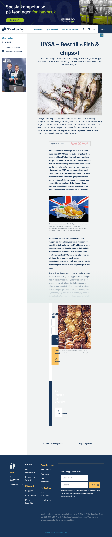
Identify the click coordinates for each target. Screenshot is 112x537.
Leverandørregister (69, 29)
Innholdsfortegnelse (14, 51)
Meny (103, 29)
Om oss (28, 465)
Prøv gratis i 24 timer (57, 356)
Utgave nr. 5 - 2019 (57, 144)
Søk (83, 29)
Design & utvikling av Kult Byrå (56, 532)
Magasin (38, 29)
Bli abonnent (60, 412)
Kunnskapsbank (48, 465)
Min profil (29, 486)
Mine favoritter (88, 29)
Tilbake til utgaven (13, 48)
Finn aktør (45, 474)
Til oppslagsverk (85, 444)
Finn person (46, 469)
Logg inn (94, 29)
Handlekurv (46, 500)
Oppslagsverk (52, 29)
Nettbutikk (46, 488)
